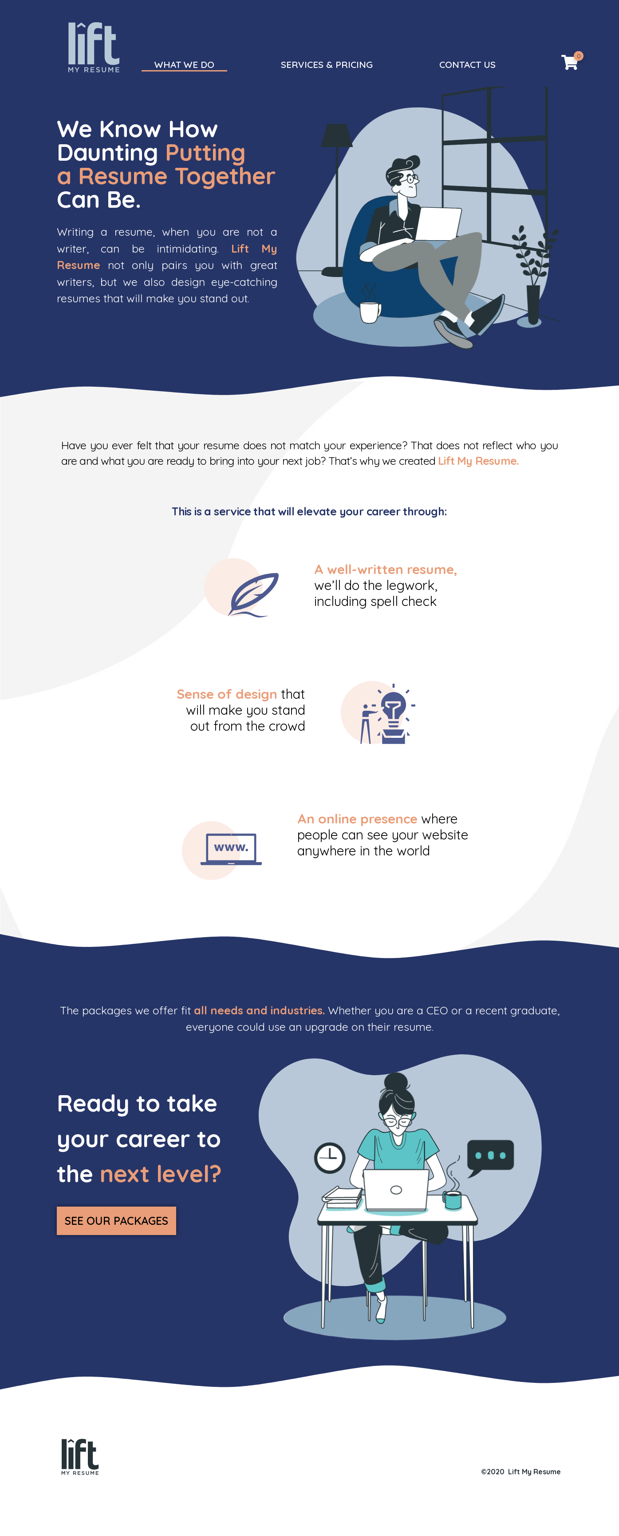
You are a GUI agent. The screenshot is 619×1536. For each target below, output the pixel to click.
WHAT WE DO (184, 64)
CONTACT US (467, 64)
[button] (114, 1261)
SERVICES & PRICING (327, 64)
